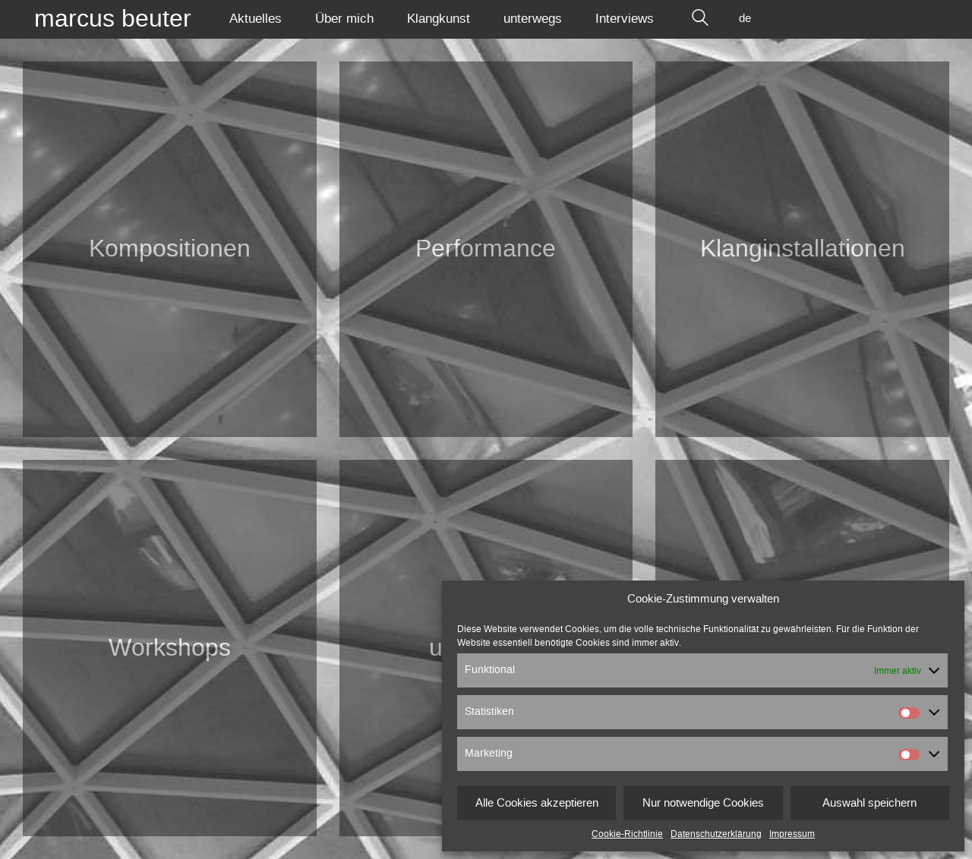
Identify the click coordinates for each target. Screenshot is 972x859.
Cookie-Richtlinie (627, 834)
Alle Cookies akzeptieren (536, 803)
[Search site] (700, 19)
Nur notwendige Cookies (703, 803)
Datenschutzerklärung (716, 834)
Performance (485, 249)
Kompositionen (170, 249)
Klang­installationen (802, 249)
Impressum (792, 834)
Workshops (170, 648)
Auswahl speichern (869, 803)
